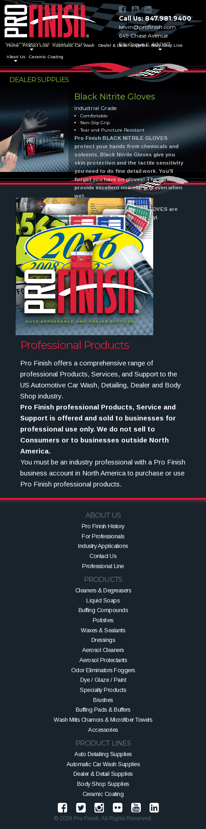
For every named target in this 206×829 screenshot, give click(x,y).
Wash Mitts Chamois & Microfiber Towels (103, 719)
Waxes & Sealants (103, 630)
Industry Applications (103, 545)
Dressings (103, 639)
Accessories (103, 729)
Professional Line (103, 566)
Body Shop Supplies (103, 783)
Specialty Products (103, 689)
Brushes (103, 699)
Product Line (35, 45)
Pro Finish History (103, 526)
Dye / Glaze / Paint (103, 679)
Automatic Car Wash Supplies (103, 764)
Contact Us (102, 556)
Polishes (103, 620)
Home (12, 45)
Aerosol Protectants (103, 660)
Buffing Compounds (103, 610)
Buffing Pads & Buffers (103, 709)
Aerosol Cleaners (103, 650)
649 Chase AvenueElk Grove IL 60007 (145, 40)
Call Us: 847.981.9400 (155, 18)
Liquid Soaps (102, 600)
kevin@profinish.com (147, 26)
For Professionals (103, 536)
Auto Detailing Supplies (103, 754)
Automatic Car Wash (73, 45)
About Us (15, 56)
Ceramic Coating (46, 56)
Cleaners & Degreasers (103, 590)
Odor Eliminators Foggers (103, 670)
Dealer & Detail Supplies (103, 773)
